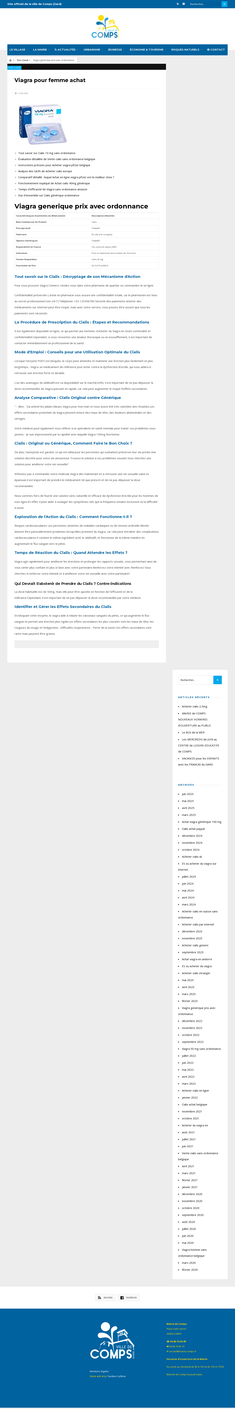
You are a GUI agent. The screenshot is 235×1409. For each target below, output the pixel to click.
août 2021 (188, 1133)
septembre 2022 (193, 1043)
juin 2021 (188, 1147)
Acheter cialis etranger (196, 974)
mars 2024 (189, 905)
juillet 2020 (189, 1230)
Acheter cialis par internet (198, 925)
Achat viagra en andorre (197, 960)
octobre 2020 (190, 1209)
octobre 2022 (190, 1036)
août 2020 (188, 1223)
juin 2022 (188, 1064)
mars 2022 (189, 1085)
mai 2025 (188, 802)
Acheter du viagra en (195, 1126)
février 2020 (190, 1271)
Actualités (65, 51)
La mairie (40, 51)
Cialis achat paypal (193, 830)
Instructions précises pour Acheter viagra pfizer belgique (54, 166)
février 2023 (190, 1002)
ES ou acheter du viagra (197, 967)
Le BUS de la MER (193, 733)
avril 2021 (188, 1167)
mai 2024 (188, 892)
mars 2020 (189, 1264)
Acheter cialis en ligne (195, 1092)
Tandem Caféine (116, 1377)
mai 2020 (188, 1244)
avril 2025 (188, 809)
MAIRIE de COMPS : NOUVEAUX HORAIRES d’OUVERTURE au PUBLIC (194, 720)
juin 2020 (188, 1237)
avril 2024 (188, 898)
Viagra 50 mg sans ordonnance (201, 1050)
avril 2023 (188, 988)
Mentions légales (99, 1372)
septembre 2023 (193, 953)
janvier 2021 (190, 1188)
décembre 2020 (192, 1195)
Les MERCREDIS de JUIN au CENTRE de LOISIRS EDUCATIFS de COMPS (198, 747)
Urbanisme (92, 51)
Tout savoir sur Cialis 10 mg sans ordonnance (47, 154)
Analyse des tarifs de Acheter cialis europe (45, 172)
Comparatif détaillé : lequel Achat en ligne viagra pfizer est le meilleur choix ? (66, 178)
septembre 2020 (193, 1216)
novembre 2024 (192, 844)
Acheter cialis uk (192, 858)
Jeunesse (115, 51)
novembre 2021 (192, 1112)
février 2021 (190, 1181)
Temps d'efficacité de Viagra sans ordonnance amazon (52, 190)
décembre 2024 (192, 837)
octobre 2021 (190, 1119)
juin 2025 (188, 795)
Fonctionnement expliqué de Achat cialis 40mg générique (54, 184)
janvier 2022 (190, 1099)
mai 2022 (188, 1071)
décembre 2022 (192, 1022)
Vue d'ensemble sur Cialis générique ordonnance (48, 196)
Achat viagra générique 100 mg (201, 823)
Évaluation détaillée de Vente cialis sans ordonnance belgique (56, 160)
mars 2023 (189, 995)
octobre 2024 (190, 851)
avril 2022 (188, 1078)
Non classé (22, 61)
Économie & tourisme (146, 51)
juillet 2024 (189, 878)
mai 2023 (188, 981)
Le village (17, 51)
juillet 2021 (189, 1140)
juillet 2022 (189, 1057)
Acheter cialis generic (195, 946)
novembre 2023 (192, 939)
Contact (216, 51)
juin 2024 (188, 885)
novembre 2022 (192, 1029)
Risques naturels (185, 51)
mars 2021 (189, 1174)
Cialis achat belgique (194, 1105)
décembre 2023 (192, 932)
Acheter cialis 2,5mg (194, 707)
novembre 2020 (192, 1202)
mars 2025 (189, 816)
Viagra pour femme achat (51, 81)
